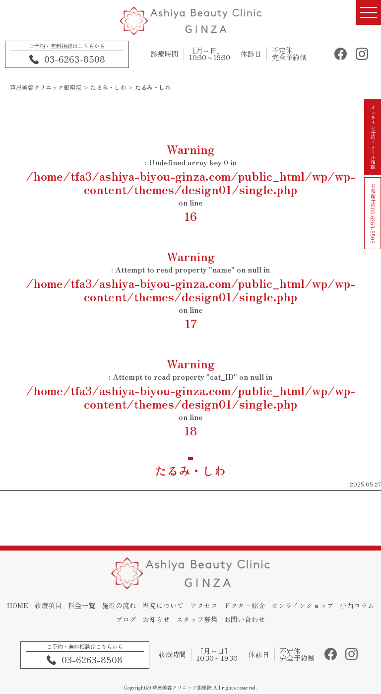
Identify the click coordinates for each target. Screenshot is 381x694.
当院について (184, 609)
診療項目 (64, 609)
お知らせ (177, 620)
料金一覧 (100, 609)
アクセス (226, 609)
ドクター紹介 (268, 609)
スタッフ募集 (219, 620)
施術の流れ (138, 609)
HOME (32, 609)
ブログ (145, 620)
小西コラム (110, 620)
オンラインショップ (328, 609)
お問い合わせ (268, 620)
